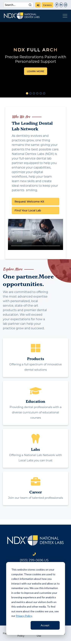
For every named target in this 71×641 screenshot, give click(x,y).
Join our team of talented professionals (35, 498)
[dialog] (35, 598)
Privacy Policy (24, 615)
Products (35, 358)
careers (47, 5)
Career (35, 492)
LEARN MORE (35, 71)
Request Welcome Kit (29, 201)
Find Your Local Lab (28, 210)
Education (35, 401)
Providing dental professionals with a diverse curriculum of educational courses (36, 412)
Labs (35, 449)
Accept (45, 625)
